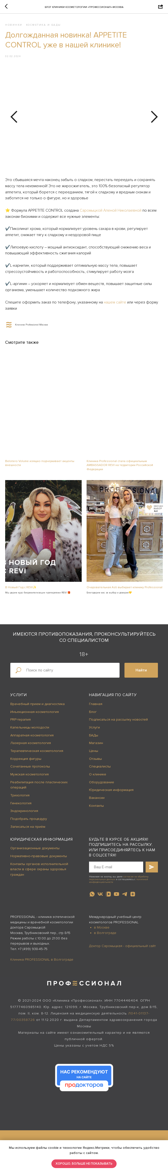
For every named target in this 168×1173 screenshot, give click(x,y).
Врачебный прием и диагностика (37, 706)
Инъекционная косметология (34, 714)
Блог (93, 714)
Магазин (96, 745)
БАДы (93, 737)
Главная (95, 706)
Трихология (20, 797)
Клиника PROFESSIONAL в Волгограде (41, 962)
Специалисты (100, 769)
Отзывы (95, 761)
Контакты (96, 808)
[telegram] (125, 896)
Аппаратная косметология (32, 737)
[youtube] (116, 896)
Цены (93, 753)
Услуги (18, 697)
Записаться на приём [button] (27, 829)
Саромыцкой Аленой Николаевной (111, 211)
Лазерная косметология (30, 745)
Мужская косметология (29, 776)
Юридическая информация (111, 792)
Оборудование (101, 784)
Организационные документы (35, 850)
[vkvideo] (108, 896)
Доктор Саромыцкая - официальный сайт (122, 948)
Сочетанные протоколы (30, 769)
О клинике (97, 776)
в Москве (101, 930)
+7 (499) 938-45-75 (32, 951)
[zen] (133, 896)
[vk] (100, 896)
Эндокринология (24, 813)
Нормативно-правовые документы (38, 858)
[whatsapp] (92, 896)
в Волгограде (105, 935)
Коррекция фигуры (25, 761)
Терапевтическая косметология (36, 753)
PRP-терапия (20, 722)
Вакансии (97, 800)
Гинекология (20, 805)
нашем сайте (115, 303)
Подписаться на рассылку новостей (118, 722)
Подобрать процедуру (28, 821)
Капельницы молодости (29, 730)
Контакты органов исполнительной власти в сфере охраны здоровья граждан (39, 871)
